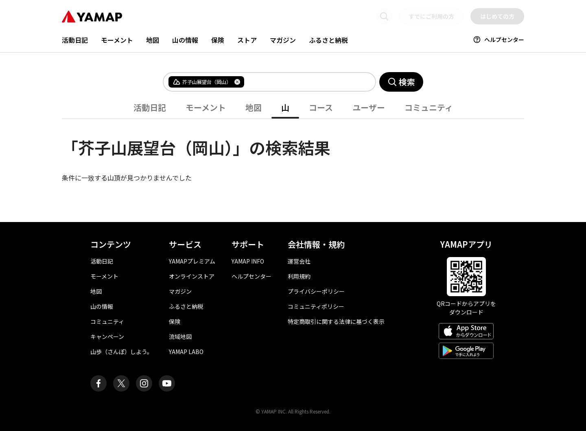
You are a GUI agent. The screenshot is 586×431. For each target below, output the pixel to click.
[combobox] (303, 82)
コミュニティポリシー (316, 306)
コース (321, 107)
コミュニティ (429, 107)
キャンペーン (107, 336)
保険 (217, 40)
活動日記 (75, 40)
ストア (247, 40)
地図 (152, 40)
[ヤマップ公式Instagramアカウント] (144, 383)
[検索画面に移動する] (384, 16)
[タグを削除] (237, 82)
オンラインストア (191, 276)
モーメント (117, 40)
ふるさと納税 (328, 40)
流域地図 (180, 336)
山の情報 (185, 40)
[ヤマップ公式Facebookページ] (98, 383)
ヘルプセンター (498, 39)
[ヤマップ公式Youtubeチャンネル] (167, 383)
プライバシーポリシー (316, 291)
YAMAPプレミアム (192, 261)
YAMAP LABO (186, 351)
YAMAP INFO (248, 261)
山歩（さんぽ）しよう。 (121, 351)
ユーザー (368, 107)
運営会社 (299, 261)
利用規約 (299, 276)
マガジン (283, 40)
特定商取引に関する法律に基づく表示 (336, 321)
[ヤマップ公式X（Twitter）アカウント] (121, 383)
